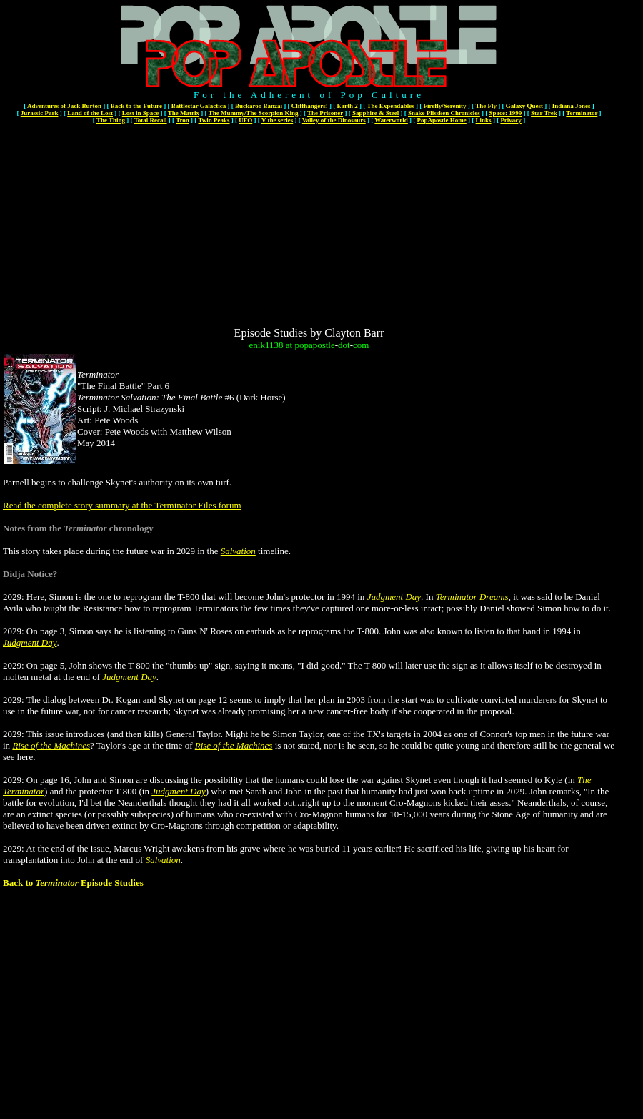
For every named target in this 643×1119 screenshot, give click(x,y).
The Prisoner (325, 113)
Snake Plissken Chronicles (444, 113)
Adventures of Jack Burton (64, 105)
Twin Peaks (213, 120)
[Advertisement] (309, 227)
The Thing (110, 120)
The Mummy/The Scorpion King (254, 113)
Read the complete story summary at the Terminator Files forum (122, 505)
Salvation (238, 551)
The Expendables (390, 105)
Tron (182, 120)
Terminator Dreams (472, 596)
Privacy (511, 120)
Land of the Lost (90, 113)
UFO (245, 120)
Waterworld (391, 120)
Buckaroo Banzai (258, 105)
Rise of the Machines (51, 745)
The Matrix (183, 113)
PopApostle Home (442, 120)
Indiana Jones (571, 105)
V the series (277, 120)
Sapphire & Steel (375, 113)
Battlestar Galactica (198, 105)
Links (484, 120)
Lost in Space (140, 113)
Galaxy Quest (524, 105)
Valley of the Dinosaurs (334, 120)
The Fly (486, 105)
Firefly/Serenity (444, 105)
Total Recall (150, 120)
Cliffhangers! (309, 105)
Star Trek (544, 113)
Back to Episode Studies (73, 882)
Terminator (581, 113)
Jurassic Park (40, 113)
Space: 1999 (505, 113)
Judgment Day (394, 596)
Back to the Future (136, 105)
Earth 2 (347, 105)
